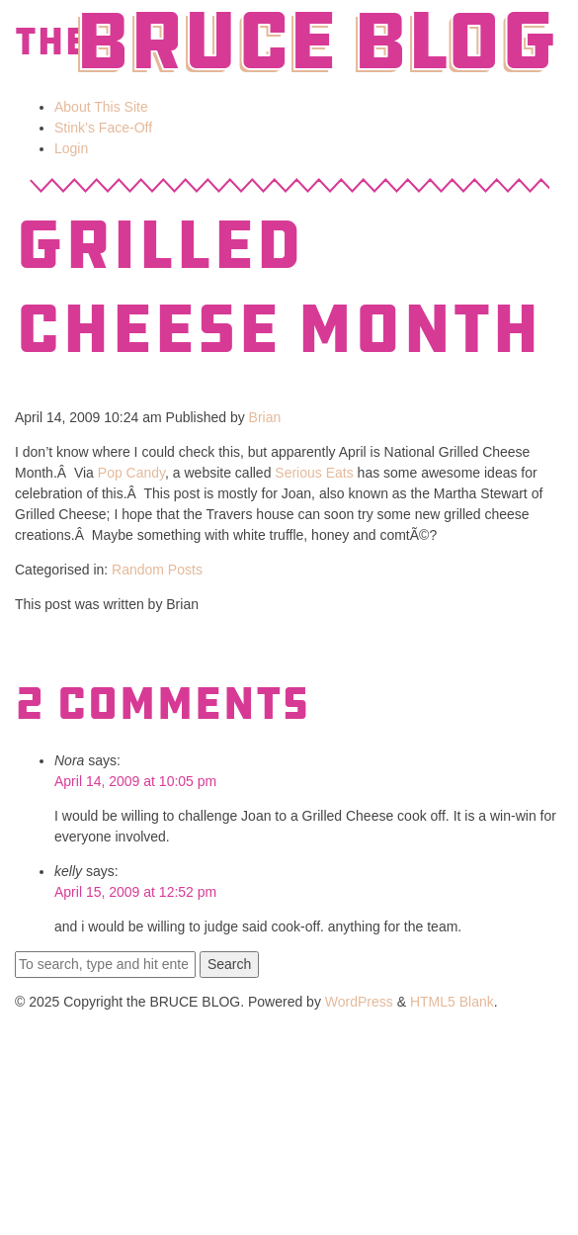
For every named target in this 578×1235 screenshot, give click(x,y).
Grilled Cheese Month (277, 287)
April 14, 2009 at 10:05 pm (135, 781)
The (51, 41)
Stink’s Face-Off (103, 127)
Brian (265, 417)
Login (71, 148)
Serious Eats (314, 473)
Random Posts (157, 569)
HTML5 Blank (452, 1002)
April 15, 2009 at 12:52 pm (135, 892)
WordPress (359, 1002)
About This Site (101, 107)
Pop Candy (131, 473)
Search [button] (229, 964)
